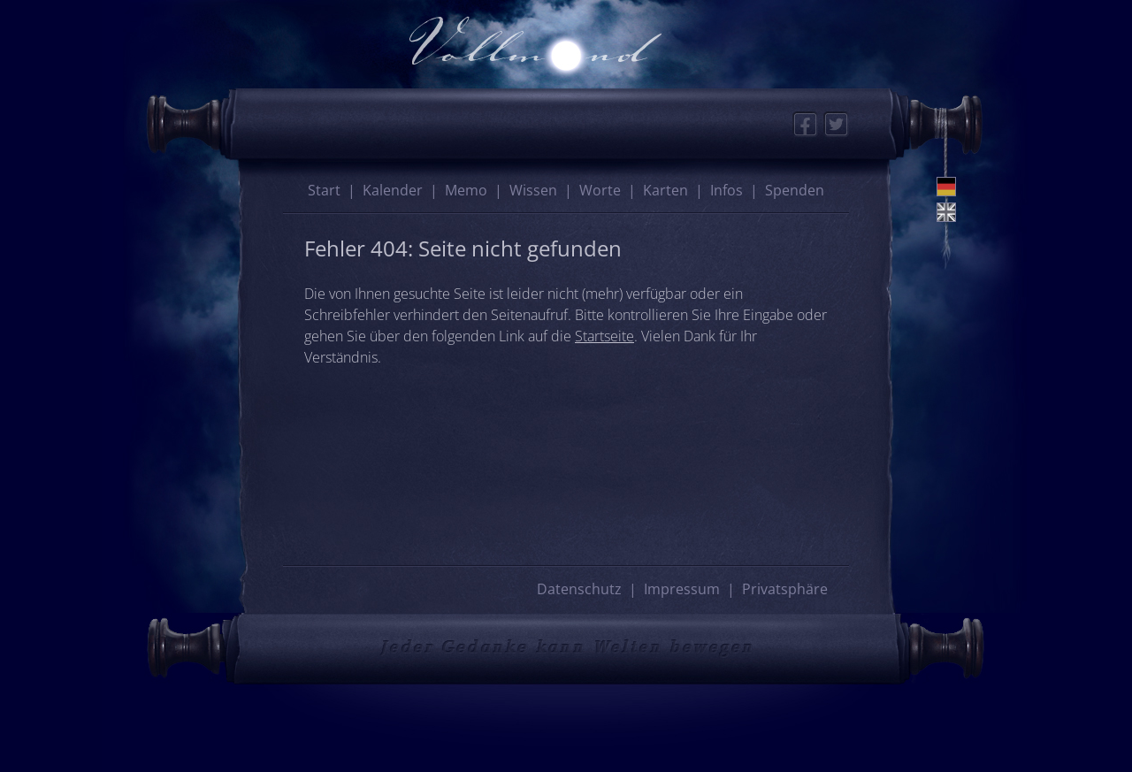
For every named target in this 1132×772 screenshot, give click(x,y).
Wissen (533, 190)
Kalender (393, 190)
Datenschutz (579, 589)
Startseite (604, 336)
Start (324, 190)
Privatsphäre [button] (785, 589)
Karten (665, 190)
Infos (726, 190)
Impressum (682, 589)
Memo (466, 190)
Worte (600, 190)
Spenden (794, 190)
